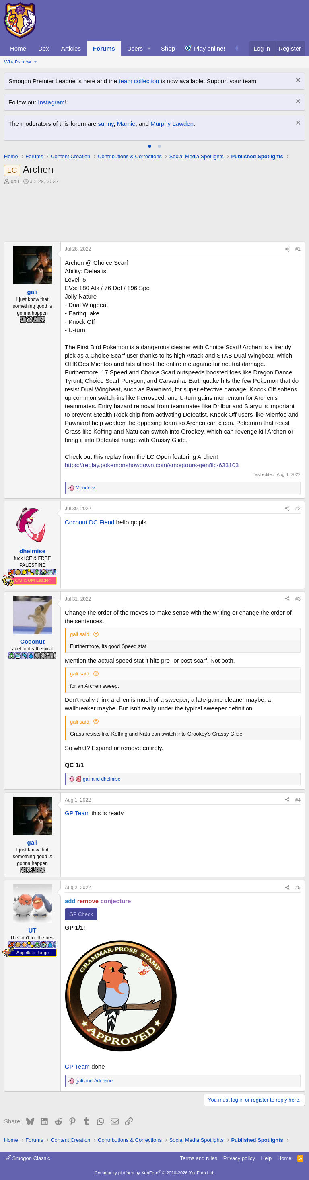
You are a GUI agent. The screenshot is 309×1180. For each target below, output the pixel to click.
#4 (298, 800)
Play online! (209, 48)
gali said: (80, 634)
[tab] (149, 146)
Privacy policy (239, 1158)
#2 (298, 508)
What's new (17, 62)
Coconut (76, 522)
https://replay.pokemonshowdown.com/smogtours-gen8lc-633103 (152, 465)
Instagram (51, 102)
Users (135, 48)
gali (15, 181)
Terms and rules (198, 1158)
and (101, 779)
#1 (298, 249)
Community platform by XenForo (154, 1172)
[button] (149, 48)
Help (266, 1158)
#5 (298, 887)
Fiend (107, 522)
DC (93, 522)
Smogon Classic (28, 1158)
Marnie (126, 123)
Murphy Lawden (172, 123)
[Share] (287, 249)
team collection (139, 81)
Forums (104, 48)
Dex (43, 48)
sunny (106, 123)
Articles (71, 48)
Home (18, 48)
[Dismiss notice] (297, 81)
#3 (298, 599)
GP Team (77, 813)
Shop (168, 48)
